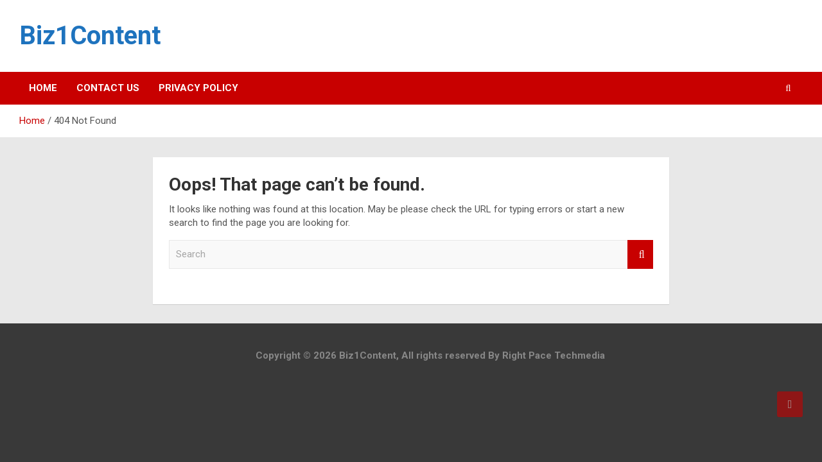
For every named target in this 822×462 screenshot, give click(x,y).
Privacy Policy (198, 88)
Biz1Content (90, 36)
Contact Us (107, 88)
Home (43, 88)
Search (640, 254)
